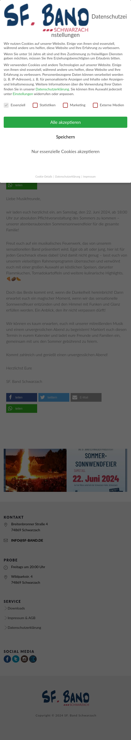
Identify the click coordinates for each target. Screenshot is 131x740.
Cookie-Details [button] (44, 172)
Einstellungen (23, 89)
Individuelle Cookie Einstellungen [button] (65, 161)
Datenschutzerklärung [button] (68, 172)
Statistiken (44, 100)
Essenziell (14, 100)
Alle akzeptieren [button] (65, 117)
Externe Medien (108, 100)
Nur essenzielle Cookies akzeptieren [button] (65, 147)
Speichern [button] (65, 132)
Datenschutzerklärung (52, 84)
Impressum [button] (89, 172)
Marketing (74, 100)
